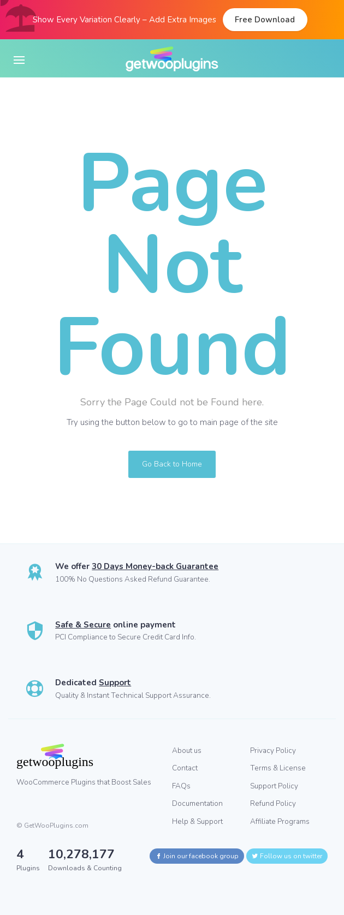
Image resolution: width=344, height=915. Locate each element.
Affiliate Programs (280, 821)
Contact (185, 768)
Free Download (265, 19)
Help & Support (197, 821)
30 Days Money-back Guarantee (155, 566)
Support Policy (274, 786)
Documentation (197, 803)
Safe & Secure (83, 624)
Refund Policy (273, 803)
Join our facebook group (197, 856)
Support (115, 682)
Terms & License (278, 768)
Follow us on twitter (287, 856)
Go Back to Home (172, 464)
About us (186, 750)
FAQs (181, 786)
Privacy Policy (273, 750)
